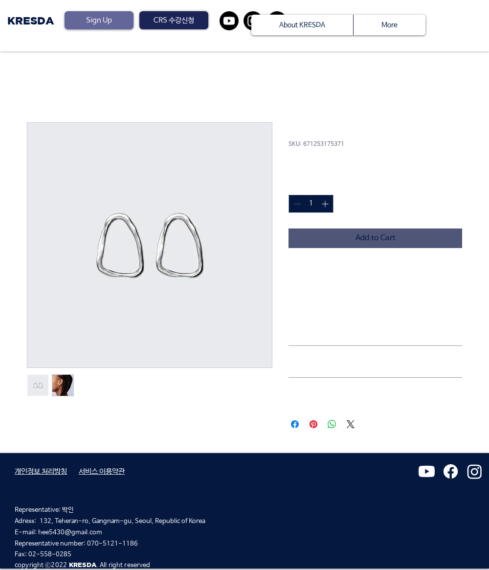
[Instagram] (474, 471)
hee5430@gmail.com (70, 532)
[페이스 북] (450, 471)
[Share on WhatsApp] (332, 424)
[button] (173, 20)
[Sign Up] (99, 20)
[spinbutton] (311, 203)
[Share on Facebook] (295, 424)
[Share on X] (350, 424)
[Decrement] (296, 203)
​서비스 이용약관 (102, 471)
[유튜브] (229, 20)
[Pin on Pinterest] (313, 424)
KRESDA (30, 20)
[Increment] (326, 203)
